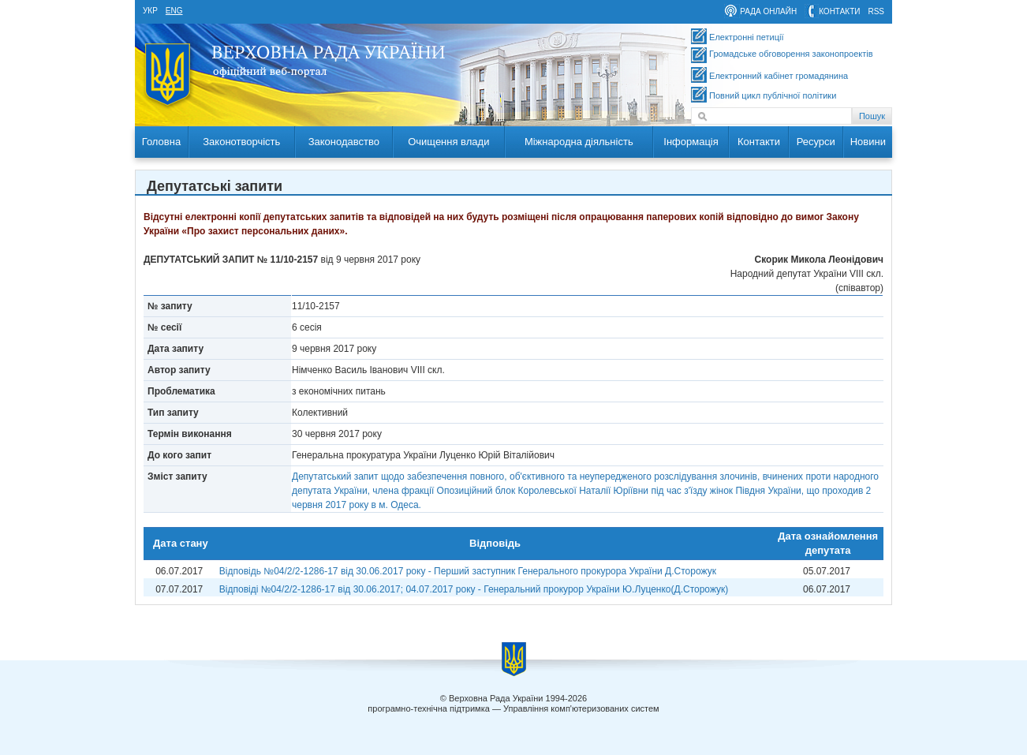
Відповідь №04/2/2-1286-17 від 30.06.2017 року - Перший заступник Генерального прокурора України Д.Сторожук (467, 571)
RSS (876, 11)
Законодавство (343, 142)
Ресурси (816, 142)
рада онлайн (768, 11)
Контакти (759, 142)
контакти (839, 11)
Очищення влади (448, 142)
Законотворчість (241, 142)
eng (174, 10)
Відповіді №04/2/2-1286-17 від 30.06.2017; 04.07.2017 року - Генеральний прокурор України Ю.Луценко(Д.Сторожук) (474, 589)
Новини (868, 142)
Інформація (691, 142)
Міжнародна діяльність (579, 142)
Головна (161, 142)
